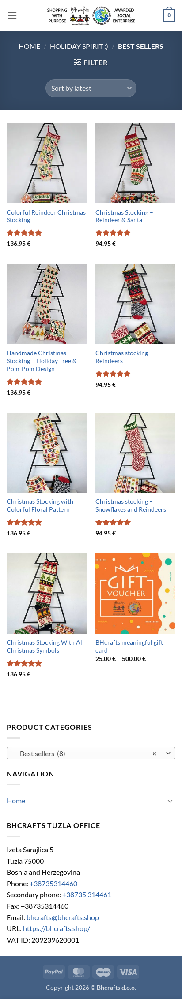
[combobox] (91, 753)
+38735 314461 (86, 894)
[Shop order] (91, 88)
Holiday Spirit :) (79, 46)
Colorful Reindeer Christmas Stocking (46, 216)
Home (29, 46)
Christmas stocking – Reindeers (124, 356)
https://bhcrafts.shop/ (56, 928)
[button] (12, 15)
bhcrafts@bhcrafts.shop (63, 917)
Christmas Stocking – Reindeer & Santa (124, 216)
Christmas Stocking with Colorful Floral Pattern (40, 505)
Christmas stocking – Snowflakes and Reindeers (130, 505)
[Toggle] (170, 800)
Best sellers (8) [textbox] (86, 753)
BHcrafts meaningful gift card (129, 646)
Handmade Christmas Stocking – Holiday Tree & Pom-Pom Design (42, 360)
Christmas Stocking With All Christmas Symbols (45, 646)
